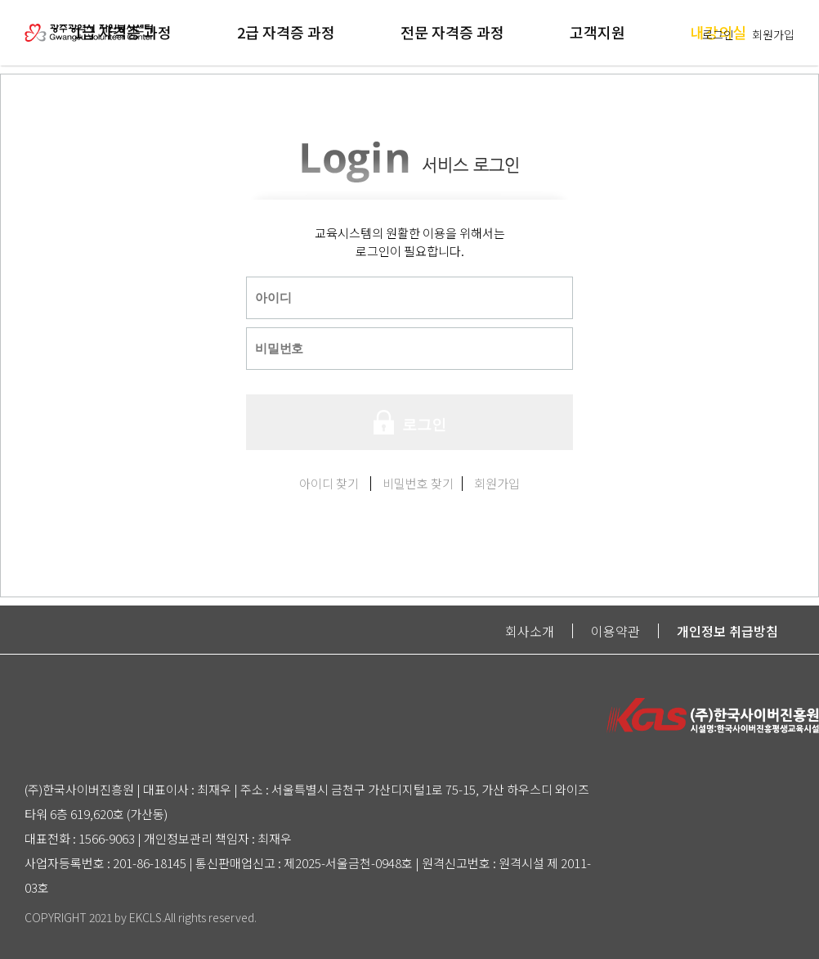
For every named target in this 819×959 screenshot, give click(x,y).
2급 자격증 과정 (286, 32)
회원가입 (773, 34)
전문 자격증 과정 (452, 32)
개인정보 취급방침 (727, 631)
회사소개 (529, 631)
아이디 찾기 (329, 483)
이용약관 (615, 631)
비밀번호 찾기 (418, 483)
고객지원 (597, 32)
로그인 (718, 34)
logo (89, 20)
